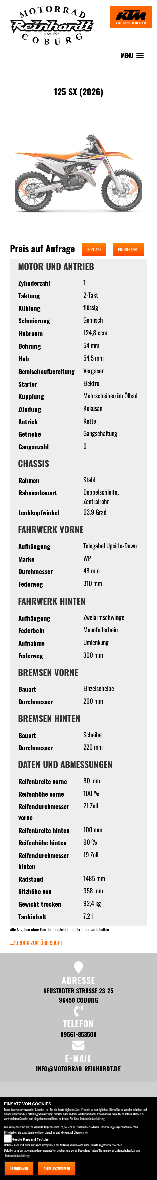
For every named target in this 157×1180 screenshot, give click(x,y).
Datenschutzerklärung (92, 1118)
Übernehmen (19, 1168)
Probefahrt (128, 249)
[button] (23, 188)
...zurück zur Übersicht (36, 943)
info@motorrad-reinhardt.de (78, 1068)
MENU (134, 57)
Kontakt (94, 249)
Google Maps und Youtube (30, 1139)
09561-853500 (78, 1034)
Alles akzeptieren (57, 1168)
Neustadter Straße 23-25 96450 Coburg (78, 995)
